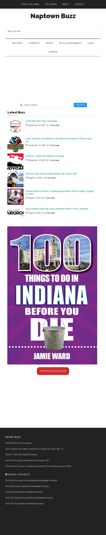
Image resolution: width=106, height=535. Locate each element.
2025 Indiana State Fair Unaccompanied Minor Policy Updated (57, 208)
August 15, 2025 (35, 178)
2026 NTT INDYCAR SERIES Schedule (45, 156)
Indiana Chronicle (19, 474)
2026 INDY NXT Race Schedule (41, 121)
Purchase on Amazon (53, 371)
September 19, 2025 (37, 145)
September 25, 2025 (37, 125)
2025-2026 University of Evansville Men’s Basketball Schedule (31, 480)
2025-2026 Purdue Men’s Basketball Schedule (24, 503)
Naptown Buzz (53, 16)
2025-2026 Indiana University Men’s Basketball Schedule (29, 498)
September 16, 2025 (37, 160)
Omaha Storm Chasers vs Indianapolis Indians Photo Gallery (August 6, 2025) (60, 192)
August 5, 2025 (34, 213)
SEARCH (80, 105)
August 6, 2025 (34, 198)
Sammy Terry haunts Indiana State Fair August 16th (51, 173)
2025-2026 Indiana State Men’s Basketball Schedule (27, 486)
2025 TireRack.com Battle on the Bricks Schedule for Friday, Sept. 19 (59, 139)
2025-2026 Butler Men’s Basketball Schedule (24, 492)
